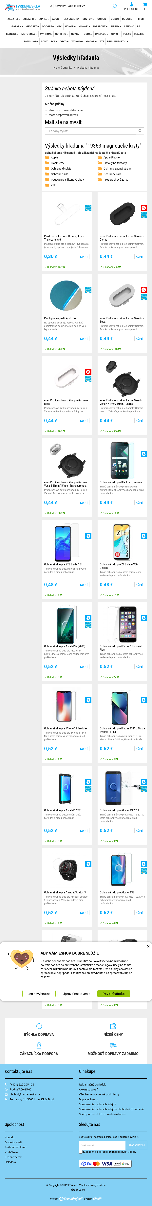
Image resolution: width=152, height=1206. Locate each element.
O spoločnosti (13, 1142)
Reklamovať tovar (16, 1147)
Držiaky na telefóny (115, 163)
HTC (59, 26)
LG (138, 26)
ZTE (102, 41)
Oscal (88, 34)
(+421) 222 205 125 (22, 1084)
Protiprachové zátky (116, 179)
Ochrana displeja (61, 168)
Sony (44, 41)
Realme (140, 34)
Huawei (84, 26)
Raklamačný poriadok (92, 1084)
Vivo (64, 41)
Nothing (61, 34)
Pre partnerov (13, 1157)
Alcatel (14, 19)
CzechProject (71, 1198)
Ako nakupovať (88, 1089)
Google (48, 26)
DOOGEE (128, 19)
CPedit (97, 1198)
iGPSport (100, 26)
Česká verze (78, 1190)
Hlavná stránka (62, 67)
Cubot (115, 19)
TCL (54, 41)
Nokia (76, 34)
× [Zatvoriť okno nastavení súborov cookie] (148, 946)
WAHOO (77, 41)
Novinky (60, 6)
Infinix (115, 26)
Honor (70, 26)
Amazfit (29, 19)
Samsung (31, 41)
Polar (127, 34)
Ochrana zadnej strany (117, 168)
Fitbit (140, 19)
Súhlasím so (107, 1152)
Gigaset (32, 26)
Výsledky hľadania (87, 67)
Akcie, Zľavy (76, 6)
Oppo (115, 34)
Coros (102, 19)
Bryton (88, 19)
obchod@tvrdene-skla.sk (25, 1094)
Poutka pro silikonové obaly (68, 179)
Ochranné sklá (59, 174)
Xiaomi (91, 41)
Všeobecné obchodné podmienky (99, 1094)
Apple (44, 19)
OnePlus (101, 34)
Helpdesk (10, 1162)
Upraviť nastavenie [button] (76, 993)
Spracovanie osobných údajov (97, 1104)
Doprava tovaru (88, 1099)
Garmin (17, 26)
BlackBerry (72, 19)
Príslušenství (117, 41)
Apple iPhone (112, 157)
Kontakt (10, 1137)
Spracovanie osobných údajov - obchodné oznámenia (111, 1109)
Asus (56, 19)
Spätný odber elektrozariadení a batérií (102, 1114)
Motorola (29, 34)
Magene (12, 34)
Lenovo (129, 26)
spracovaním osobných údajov (117, 1152)
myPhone (46, 34)
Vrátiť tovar (12, 1152)
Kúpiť (84, 256)
